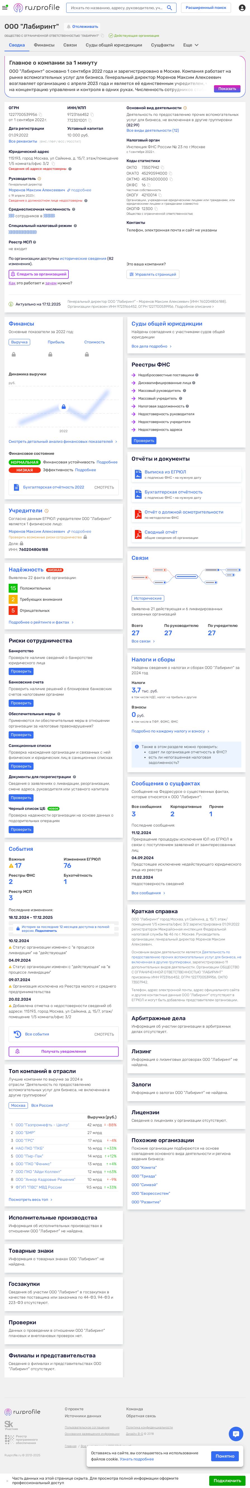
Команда (134, 1408)
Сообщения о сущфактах (166, 783)
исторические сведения (83, 258)
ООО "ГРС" (25, 1140)
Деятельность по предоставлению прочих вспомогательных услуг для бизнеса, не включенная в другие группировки (186, 957)
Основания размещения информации (92, 1433)
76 (67, 865)
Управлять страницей (153, 274)
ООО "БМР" (25, 1132)
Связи (140, 557)
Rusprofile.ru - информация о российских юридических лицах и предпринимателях (36, 7)
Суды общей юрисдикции (167, 323)
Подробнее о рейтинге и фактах (39, 622)
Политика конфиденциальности (149, 1427)
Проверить (21, 766)
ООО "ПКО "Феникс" (33, 1163)
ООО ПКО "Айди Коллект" (38, 1171)
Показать (227, 88)
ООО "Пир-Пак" (29, 1156)
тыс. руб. (145, 690)
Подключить (227, 1480)
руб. (138, 715)
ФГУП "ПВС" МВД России (39, 1187)
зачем (51, 282)
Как (12, 282)
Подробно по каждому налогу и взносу (168, 731)
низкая (24, 470)
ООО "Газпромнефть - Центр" (42, 1124)
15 (13, 588)
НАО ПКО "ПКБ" (30, 1148)
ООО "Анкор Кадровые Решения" (45, 1179)
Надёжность (26, 569)
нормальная (25, 462)
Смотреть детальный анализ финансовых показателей (61, 441)
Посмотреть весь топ (28, 1199)
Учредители (26, 510)
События (21, 848)
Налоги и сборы (153, 659)
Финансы (21, 323)
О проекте (74, 1408)
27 (135, 633)
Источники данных (83, 1415)
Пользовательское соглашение (87, 1427)
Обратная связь (141, 1415)
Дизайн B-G (134, 1433)
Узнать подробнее (137, 1459)
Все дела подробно (149, 346)
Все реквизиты (23, 141)
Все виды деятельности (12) (153, 130)
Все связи (141, 641)
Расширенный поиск (206, 7)
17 (18, 865)
